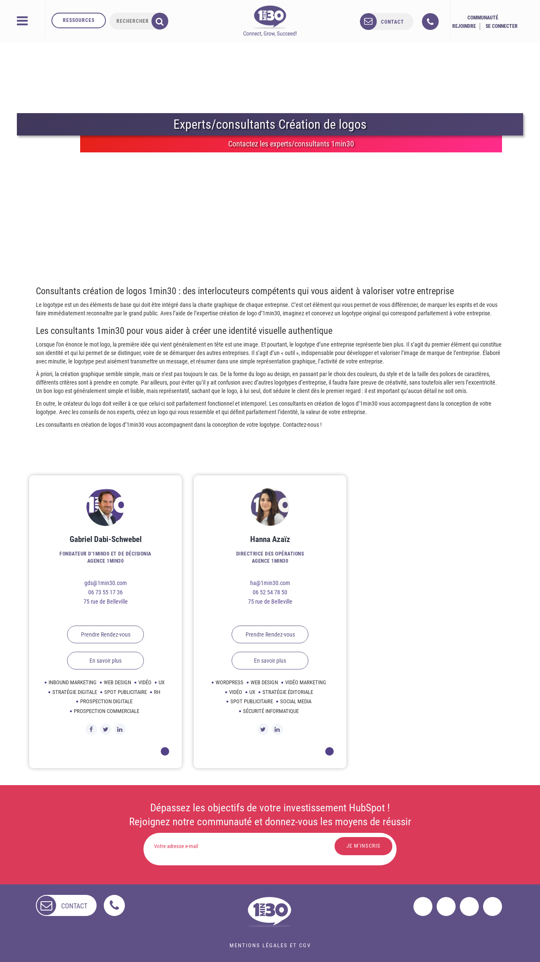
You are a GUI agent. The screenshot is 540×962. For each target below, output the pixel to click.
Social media (295, 701)
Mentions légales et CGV (270, 945)
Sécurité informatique (271, 711)
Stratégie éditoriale (287, 692)
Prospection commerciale (106, 711)
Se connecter (502, 26)
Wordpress (229, 682)
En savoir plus (105, 660)
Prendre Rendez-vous (105, 634)
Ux (162, 682)
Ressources (78, 20)
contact (392, 22)
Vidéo (144, 682)
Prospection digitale (106, 701)
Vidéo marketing (305, 682)
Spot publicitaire (125, 692)
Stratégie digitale (74, 692)
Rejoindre (464, 26)
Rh (157, 692)
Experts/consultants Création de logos (270, 124)
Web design (117, 682)
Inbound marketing (73, 682)
